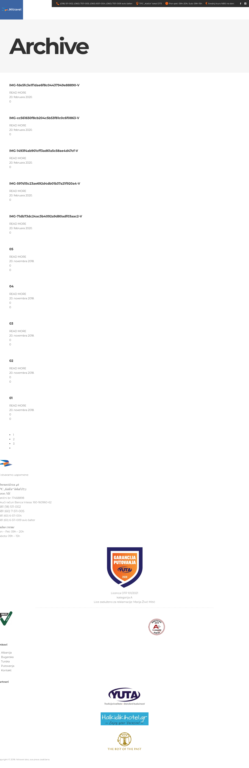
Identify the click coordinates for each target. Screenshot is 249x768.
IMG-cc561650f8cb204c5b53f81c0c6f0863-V (44, 118)
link (237, 3)
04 (11, 286)
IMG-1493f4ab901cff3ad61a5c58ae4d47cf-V (43, 151)
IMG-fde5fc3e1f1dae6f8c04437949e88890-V (44, 85)
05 (11, 249)
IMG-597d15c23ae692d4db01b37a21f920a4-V (44, 183)
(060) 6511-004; (97, 3)
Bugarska (7, 657)
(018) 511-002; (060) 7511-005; (74, 3)
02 (11, 361)
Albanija (6, 652)
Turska (5, 661)
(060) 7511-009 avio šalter (119, 3)
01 (11, 398)
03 (11, 323)
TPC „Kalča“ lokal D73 (150, 3)
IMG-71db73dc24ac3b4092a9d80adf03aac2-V (45, 216)
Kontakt (6, 670)
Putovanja (7, 666)
